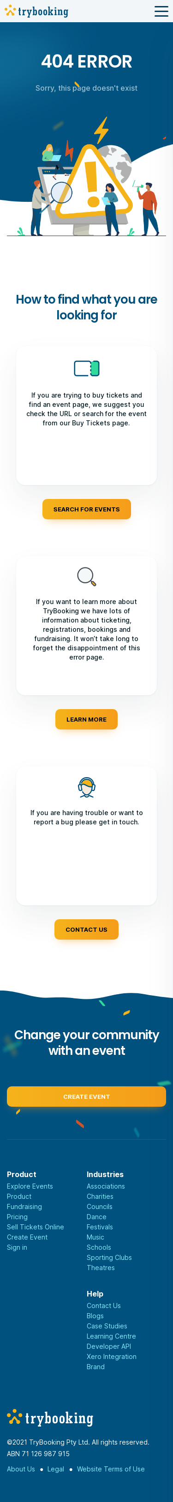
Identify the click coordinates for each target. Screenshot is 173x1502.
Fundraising (24, 1206)
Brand (96, 1367)
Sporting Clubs (109, 1257)
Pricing (17, 1217)
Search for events (87, 509)
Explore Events (30, 1186)
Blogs (95, 1316)
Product (19, 1196)
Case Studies (107, 1326)
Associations (106, 1186)
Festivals (100, 1227)
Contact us (86, 929)
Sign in (17, 1247)
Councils (100, 1206)
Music (95, 1237)
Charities (100, 1196)
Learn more (86, 719)
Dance (97, 1217)
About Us (21, 1469)
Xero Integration (112, 1356)
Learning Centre (111, 1336)
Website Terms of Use (111, 1469)
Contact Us (104, 1305)
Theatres (101, 1267)
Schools (99, 1247)
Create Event (27, 1237)
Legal (56, 1469)
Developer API (109, 1346)
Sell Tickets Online (35, 1227)
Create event (86, 1099)
